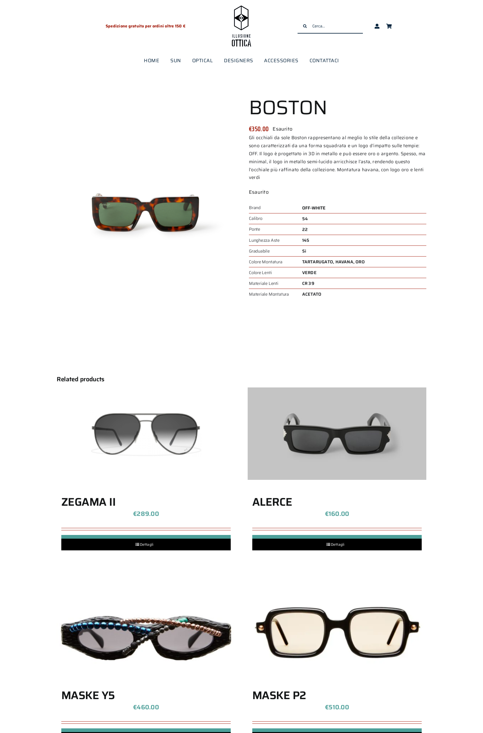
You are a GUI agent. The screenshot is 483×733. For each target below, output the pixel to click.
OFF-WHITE (314, 208)
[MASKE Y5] (146, 627)
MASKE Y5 (88, 695)
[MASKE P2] (337, 627)
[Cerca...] (330, 26)
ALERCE (272, 502)
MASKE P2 (279, 695)
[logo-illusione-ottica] (241, 6)
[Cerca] (305, 26)
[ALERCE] (337, 433)
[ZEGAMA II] (146, 433)
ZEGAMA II (88, 502)
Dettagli (147, 544)
